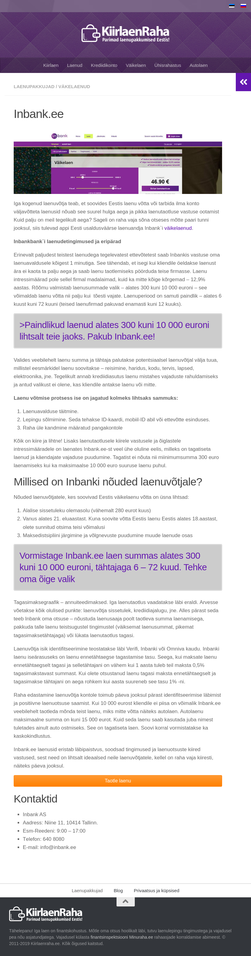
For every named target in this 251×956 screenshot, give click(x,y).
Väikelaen (136, 65)
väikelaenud (178, 228)
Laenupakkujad (34, 86)
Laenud (74, 65)
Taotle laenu (118, 780)
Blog (118, 890)
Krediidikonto (104, 65)
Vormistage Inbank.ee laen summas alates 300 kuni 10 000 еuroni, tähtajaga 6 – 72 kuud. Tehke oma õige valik (113, 567)
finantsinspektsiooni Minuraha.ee (121, 937)
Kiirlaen (50, 65)
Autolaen (198, 65)
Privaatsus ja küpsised (157, 890)
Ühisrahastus (168, 65)
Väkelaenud (74, 86)
